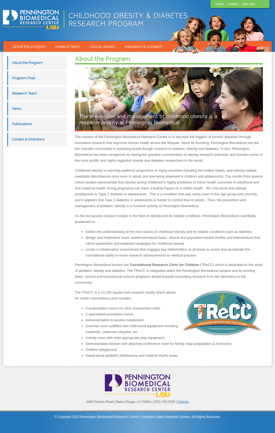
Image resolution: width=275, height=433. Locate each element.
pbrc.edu (249, 4)
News (16, 109)
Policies (183, 402)
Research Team (24, 93)
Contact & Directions (28, 139)
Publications (22, 124)
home (219, 4)
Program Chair (23, 78)
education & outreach (143, 46)
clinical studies (102, 46)
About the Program (27, 63)
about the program (29, 46)
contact (233, 4)
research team (67, 46)
